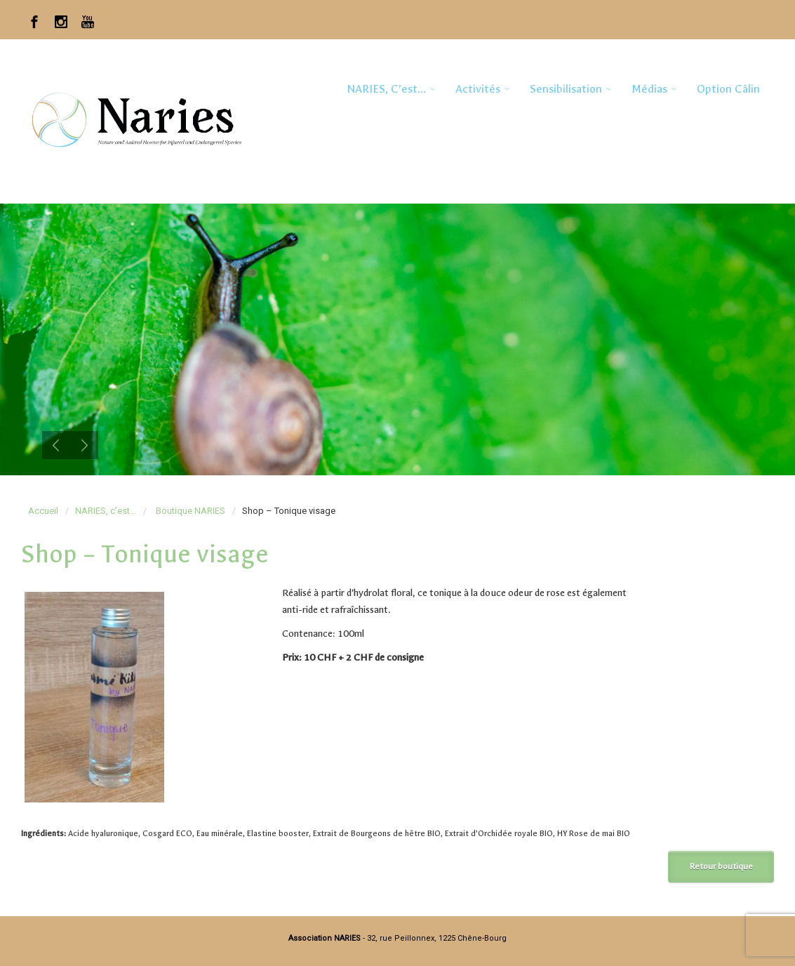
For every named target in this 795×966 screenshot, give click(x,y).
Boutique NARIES (190, 510)
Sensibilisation (566, 88)
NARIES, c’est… (386, 88)
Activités (477, 88)
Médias (649, 88)
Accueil (43, 510)
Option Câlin (728, 88)
